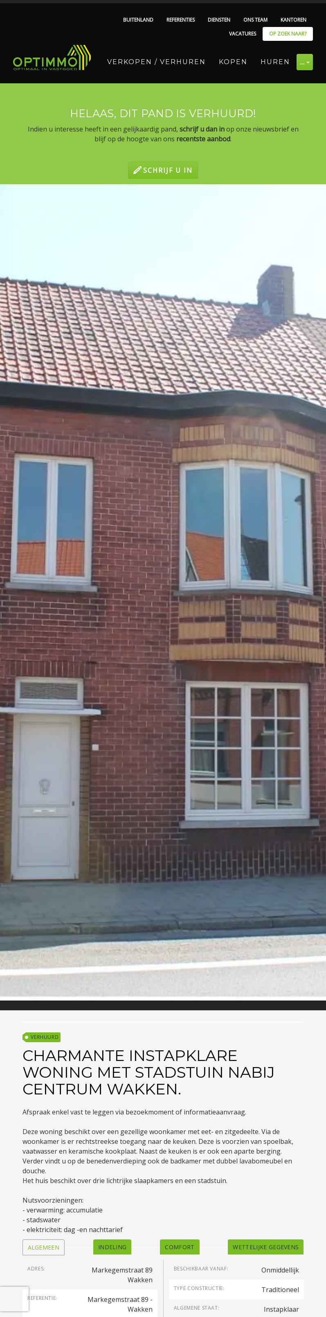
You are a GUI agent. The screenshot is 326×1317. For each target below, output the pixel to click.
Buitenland (138, 19)
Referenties (180, 19)
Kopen (233, 62)
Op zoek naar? (287, 33)
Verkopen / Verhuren (156, 62)
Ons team (255, 19)
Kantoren (293, 19)
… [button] (302, 62)
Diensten (219, 19)
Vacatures (242, 33)
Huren (275, 62)
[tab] (43, 1247)
